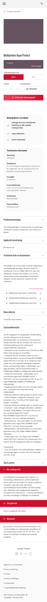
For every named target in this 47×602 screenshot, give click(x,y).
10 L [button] (33, 77)
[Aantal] (11, 89)
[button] (40, 289)
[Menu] (4, 3)
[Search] (41, 3)
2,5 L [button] (13, 77)
